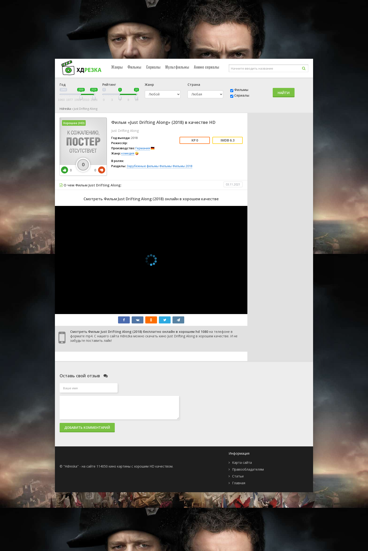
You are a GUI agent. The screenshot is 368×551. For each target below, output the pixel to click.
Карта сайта (242, 462)
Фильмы (134, 67)
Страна (194, 84)
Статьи (238, 476)
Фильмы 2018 (182, 166)
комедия (127, 153)
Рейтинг (109, 84)
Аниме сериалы (206, 67)
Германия (142, 148)
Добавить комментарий (87, 427)
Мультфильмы (177, 67)
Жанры (117, 67)
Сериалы (153, 67)
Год (63, 84)
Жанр (149, 84)
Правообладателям (248, 469)
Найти (284, 93)
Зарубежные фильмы (143, 166)
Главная (238, 483)
